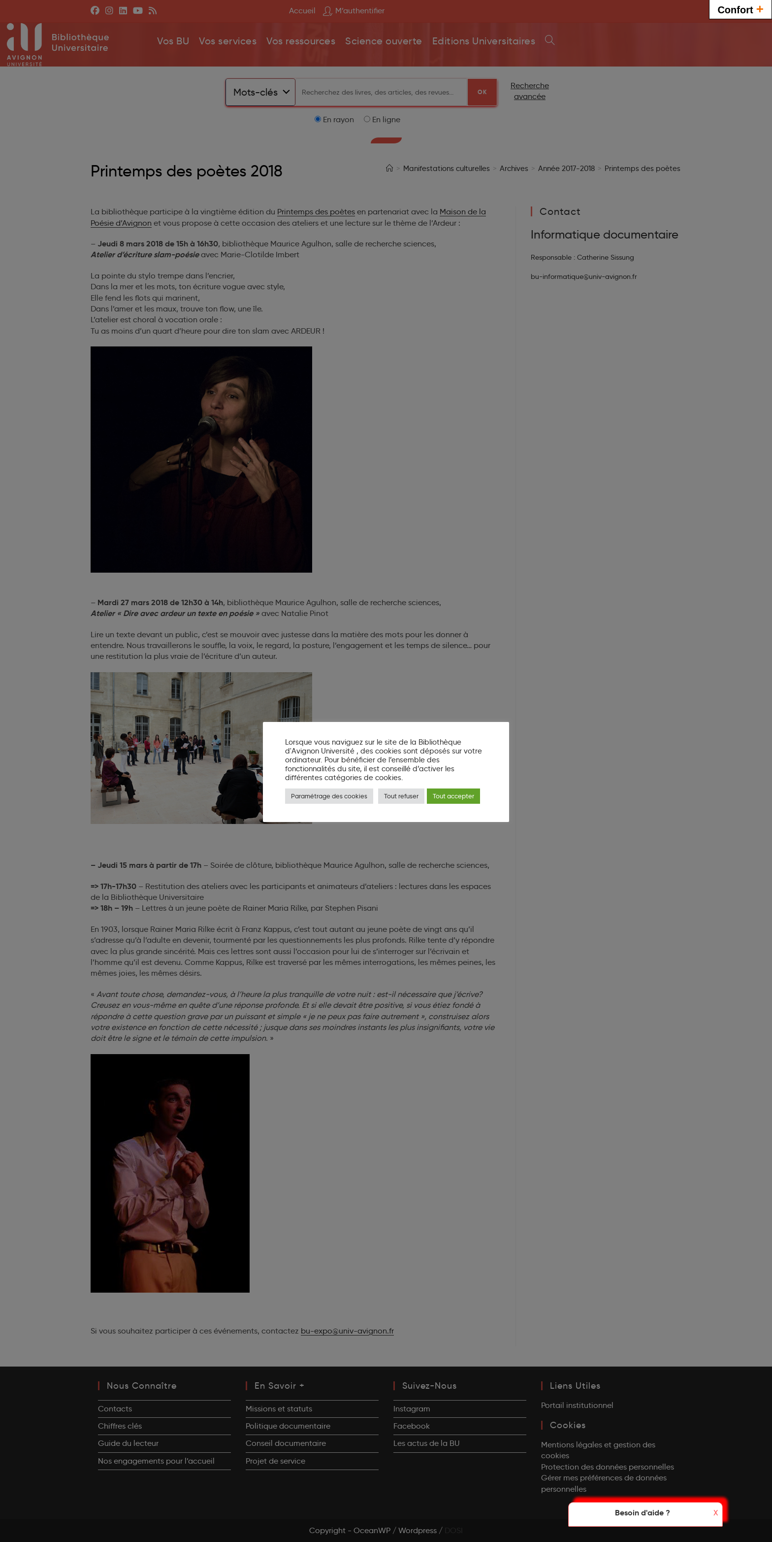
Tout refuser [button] (401, 796)
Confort (740, 8)
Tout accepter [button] (453, 796)
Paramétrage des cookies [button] (329, 796)
